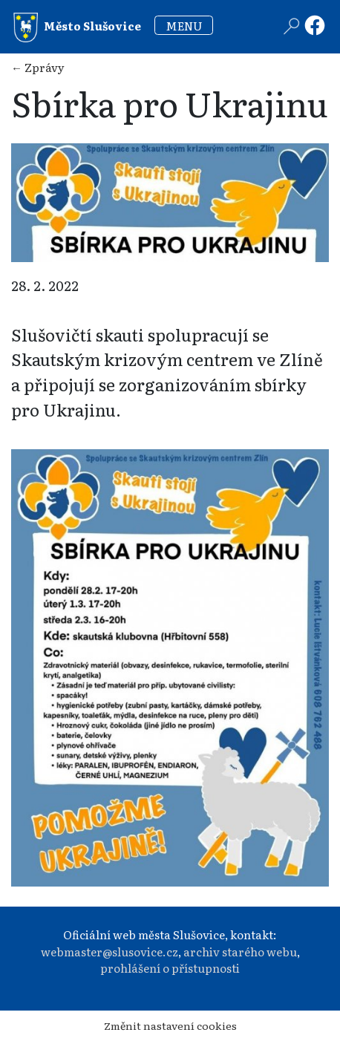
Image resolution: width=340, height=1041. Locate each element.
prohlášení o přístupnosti (170, 967)
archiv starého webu (240, 951)
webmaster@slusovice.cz (109, 951)
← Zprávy (38, 67)
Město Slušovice (77, 27)
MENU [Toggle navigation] (184, 25)
